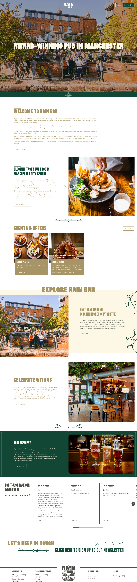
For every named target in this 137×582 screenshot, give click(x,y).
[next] (4, 87)
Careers (90, 575)
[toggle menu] (119, 5)
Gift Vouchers (92, 577)
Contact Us (91, 579)
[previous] (72, 186)
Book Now (128, 5)
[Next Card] (133, 504)
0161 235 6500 (126, 84)
